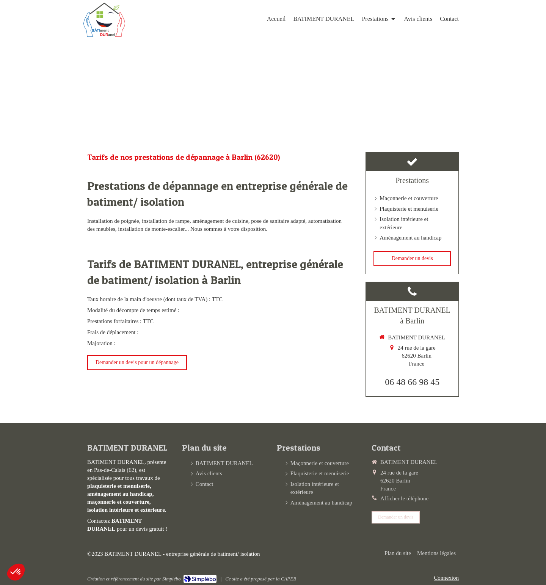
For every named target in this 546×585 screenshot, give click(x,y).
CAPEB (288, 579)
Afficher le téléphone (404, 498)
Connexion (446, 578)
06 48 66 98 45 (412, 382)
